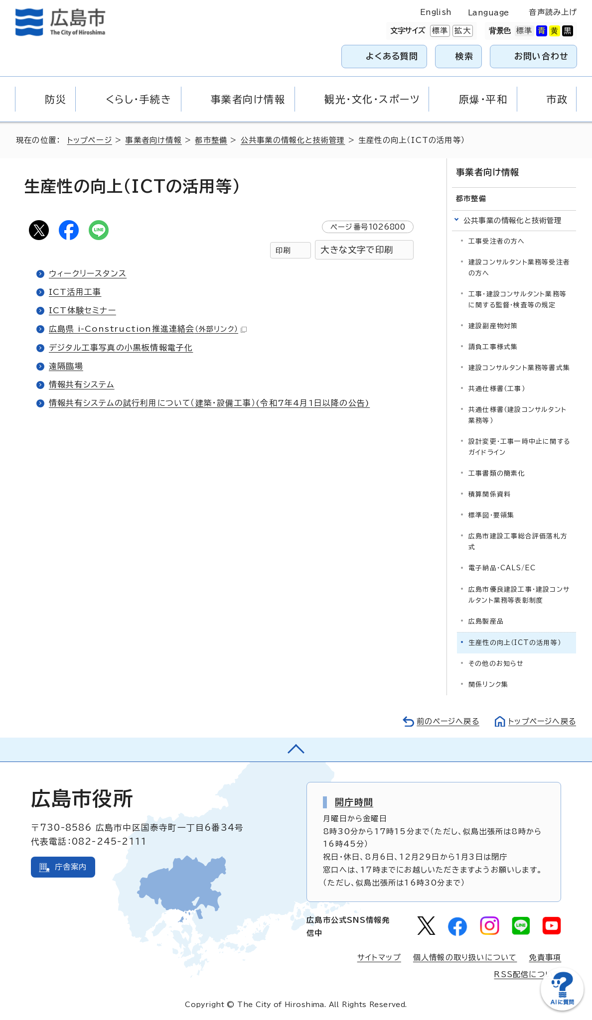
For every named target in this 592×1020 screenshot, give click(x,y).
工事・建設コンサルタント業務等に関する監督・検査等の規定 (517, 299)
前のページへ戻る (445, 721)
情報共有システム (82, 384)
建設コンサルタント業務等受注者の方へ (519, 267)
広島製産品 (486, 621)
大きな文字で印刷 (356, 250)
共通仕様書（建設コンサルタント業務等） (517, 415)
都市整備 (211, 140)
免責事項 (545, 957)
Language (488, 12)
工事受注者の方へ (496, 241)
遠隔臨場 (66, 366)
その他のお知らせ (496, 663)
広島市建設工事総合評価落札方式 (518, 541)
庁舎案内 (71, 867)
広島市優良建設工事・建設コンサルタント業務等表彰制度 (519, 594)
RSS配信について (527, 974)
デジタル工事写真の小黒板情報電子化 (121, 348)
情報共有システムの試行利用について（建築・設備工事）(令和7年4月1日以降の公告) (210, 403)
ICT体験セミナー (82, 310)
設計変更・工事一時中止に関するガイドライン (519, 447)
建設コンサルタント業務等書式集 (519, 368)
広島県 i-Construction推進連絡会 (148, 329)
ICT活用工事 (75, 292)
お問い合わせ (541, 56)
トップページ (90, 140)
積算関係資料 (489, 494)
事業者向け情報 (154, 140)
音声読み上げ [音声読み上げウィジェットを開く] (553, 12)
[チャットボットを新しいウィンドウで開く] (562, 1008)
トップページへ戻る (541, 721)
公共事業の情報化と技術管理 (293, 140)
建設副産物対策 (493, 326)
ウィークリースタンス (88, 273)
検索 (464, 56)
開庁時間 (354, 801)
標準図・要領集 (491, 515)
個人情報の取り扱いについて (465, 957)
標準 (439, 30)
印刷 (283, 250)
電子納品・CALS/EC (502, 568)
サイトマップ (379, 957)
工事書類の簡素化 (496, 473)
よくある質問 (392, 56)
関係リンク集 (488, 684)
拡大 (461, 30)
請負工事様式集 (493, 347)
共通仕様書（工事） (496, 388)
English (436, 12)
